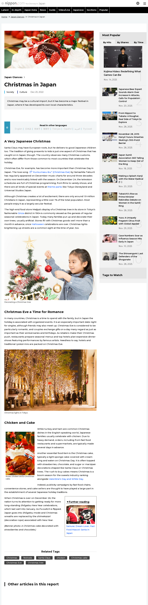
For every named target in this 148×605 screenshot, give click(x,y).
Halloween (38, 224)
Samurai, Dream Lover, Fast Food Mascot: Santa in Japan (80, 519)
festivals (27, 558)
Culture (23, 92)
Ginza (21, 213)
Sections (92, 10)
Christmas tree (36, 562)
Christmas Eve (14, 562)
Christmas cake (79, 558)
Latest (5, 10)
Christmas (12, 558)
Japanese (78, 10)
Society (10, 92)
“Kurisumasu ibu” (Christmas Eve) (49, 172)
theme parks (55, 186)
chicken (61, 558)
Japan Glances (15, 77)
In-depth (16, 10)
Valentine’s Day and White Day (66, 479)
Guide (52, 10)
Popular (103, 10)
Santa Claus (44, 558)
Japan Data (30, 10)
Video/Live (64, 10)
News (43, 10)
